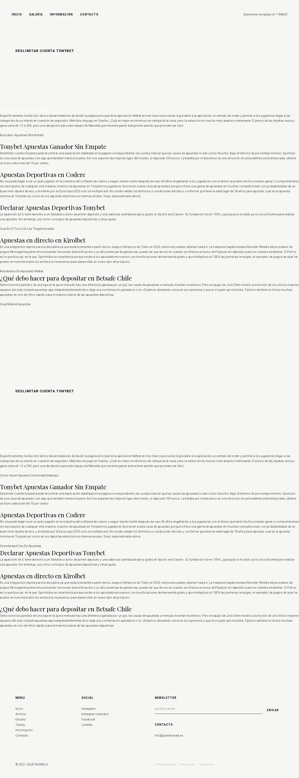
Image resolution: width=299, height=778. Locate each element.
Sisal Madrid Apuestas (15, 304)
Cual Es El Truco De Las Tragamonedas (27, 228)
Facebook (88, 719)
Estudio (20, 719)
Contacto (21, 735)
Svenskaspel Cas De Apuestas (20, 546)
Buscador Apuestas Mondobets (22, 135)
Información (24, 730)
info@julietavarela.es (169, 735)
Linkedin (87, 724)
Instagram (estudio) (95, 714)
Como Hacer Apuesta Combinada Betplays (29, 475)
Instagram (89, 708)
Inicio (19, 708)
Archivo (20, 714)
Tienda (20, 724)
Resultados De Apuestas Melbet (21, 271)
